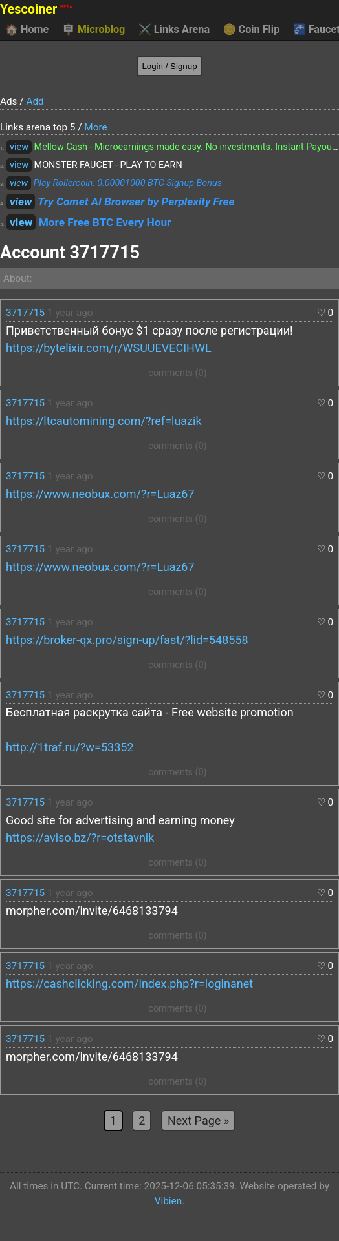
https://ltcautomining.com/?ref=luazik (104, 421)
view (19, 146)
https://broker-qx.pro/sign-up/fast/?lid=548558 (127, 640)
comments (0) (177, 373)
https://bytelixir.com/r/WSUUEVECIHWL (109, 348)
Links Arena (174, 29)
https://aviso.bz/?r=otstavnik (80, 837)
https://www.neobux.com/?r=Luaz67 (100, 494)
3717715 (25, 312)
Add (34, 101)
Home (27, 29)
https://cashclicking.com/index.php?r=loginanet (129, 983)
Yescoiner (36, 9)
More (95, 127)
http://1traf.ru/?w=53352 (70, 747)
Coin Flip (251, 29)
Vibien (168, 1201)
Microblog (94, 29)
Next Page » (198, 1120)
